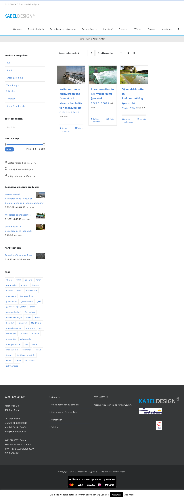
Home (81, 39)
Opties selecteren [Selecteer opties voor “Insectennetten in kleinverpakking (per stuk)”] (97, 120)
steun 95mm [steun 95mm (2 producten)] (12, 350)
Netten (11, 98)
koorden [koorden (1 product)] (10, 323)
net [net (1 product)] (40, 328)
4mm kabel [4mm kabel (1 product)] (11, 285)
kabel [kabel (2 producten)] (28, 317)
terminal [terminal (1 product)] (27, 350)
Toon (105, 53)
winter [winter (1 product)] (18, 360)
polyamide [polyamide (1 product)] (11, 339)
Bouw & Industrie (15, 106)
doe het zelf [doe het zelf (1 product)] (31, 290)
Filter (9, 149)
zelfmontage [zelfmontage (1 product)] (12, 366)
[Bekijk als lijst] (134, 53)
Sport (9, 70)
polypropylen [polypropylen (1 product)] (26, 339)
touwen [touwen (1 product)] (9, 355)
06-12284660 (20, 427)
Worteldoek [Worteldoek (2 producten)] (30, 360)
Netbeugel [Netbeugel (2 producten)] (11, 333)
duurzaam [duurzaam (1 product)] (11, 296)
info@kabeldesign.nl (30, 4)
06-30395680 (20, 423)
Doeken (12, 91)
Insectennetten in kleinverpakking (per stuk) (102, 94)
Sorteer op (69, 53)
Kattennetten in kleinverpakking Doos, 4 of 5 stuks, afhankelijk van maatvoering (70, 98)
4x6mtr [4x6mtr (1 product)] (24, 285)
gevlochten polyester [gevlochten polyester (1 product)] (16, 307)
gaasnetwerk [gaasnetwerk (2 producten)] (27, 301)
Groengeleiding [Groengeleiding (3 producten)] (13, 312)
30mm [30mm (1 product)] (35, 285)
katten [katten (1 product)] (38, 317)
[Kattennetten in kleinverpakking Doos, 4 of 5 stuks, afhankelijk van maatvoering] (71, 75)
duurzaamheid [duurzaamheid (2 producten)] (26, 296)
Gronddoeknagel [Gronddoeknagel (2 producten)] (14, 317)
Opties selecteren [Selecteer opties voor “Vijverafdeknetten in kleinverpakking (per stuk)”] (128, 120)
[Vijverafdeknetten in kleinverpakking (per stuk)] (134, 75)
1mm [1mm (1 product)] (18, 280)
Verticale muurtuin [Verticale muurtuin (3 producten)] (26, 355)
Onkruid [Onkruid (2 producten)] (24, 333)
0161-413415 (13, 4)
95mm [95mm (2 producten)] (9, 290)
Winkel (54, 427)
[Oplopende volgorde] (92, 53)
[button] (178, 28)
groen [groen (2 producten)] (32, 307)
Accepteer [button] (116, 495)
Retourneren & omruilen (64, 412)
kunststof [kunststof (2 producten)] (22, 323)
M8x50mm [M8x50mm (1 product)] (36, 323)
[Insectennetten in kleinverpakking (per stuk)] (103, 75)
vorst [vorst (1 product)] (8, 360)
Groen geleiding (14, 77)
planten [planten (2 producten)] (35, 333)
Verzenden (56, 419)
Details (80, 128)
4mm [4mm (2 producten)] (38, 280)
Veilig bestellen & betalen (65, 404)
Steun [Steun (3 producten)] (34, 344)
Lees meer (128, 494)
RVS (8, 62)
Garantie (55, 397)
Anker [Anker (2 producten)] (19, 290)
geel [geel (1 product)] (39, 301)
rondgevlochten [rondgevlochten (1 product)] (13, 344)
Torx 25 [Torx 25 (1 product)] (38, 350)
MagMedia (92, 472)
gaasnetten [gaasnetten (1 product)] (11, 301)
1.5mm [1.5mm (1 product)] (9, 280)
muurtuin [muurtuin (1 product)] (30, 328)
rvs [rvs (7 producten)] (26, 344)
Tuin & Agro (91, 39)
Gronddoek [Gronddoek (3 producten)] (30, 312)
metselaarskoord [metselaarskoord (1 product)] (14, 328)
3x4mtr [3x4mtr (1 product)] (28, 280)
